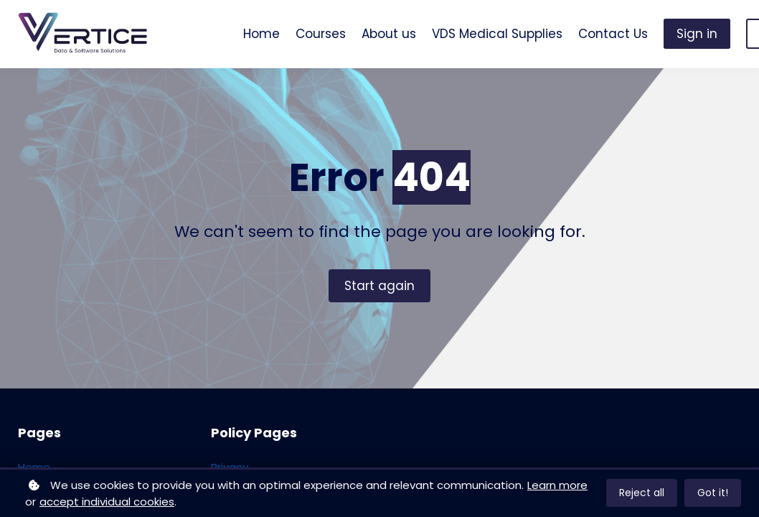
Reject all (641, 492)
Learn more (557, 485)
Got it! (712, 492)
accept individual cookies (106, 501)
